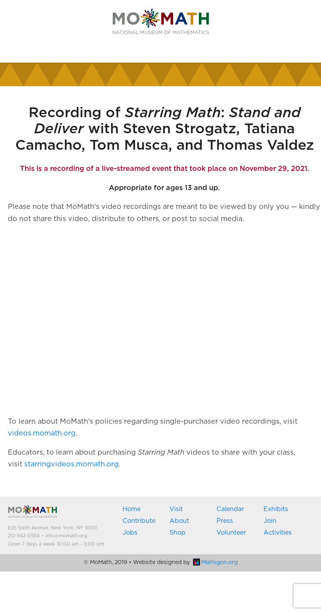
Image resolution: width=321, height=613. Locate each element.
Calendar (230, 509)
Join (269, 521)
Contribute (139, 521)
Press (224, 521)
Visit (176, 509)
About (179, 521)
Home (132, 509)
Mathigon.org (215, 562)
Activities (277, 533)
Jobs (130, 533)
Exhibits (275, 509)
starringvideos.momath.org (71, 464)
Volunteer (231, 533)
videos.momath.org (42, 433)
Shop (178, 533)
